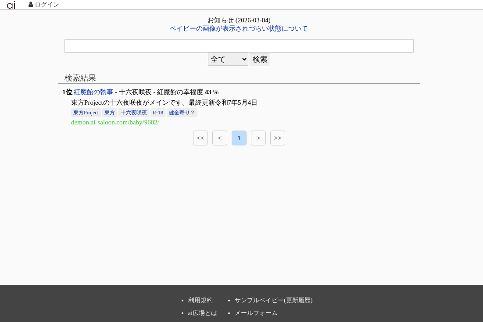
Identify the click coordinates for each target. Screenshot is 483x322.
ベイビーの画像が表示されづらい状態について (239, 28)
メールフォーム (256, 312)
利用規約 (200, 300)
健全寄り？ (182, 113)
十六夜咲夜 (134, 113)
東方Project (86, 113)
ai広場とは (202, 312)
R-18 (158, 113)
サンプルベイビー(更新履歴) (274, 300)
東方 (109, 113)
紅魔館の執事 (93, 92)
